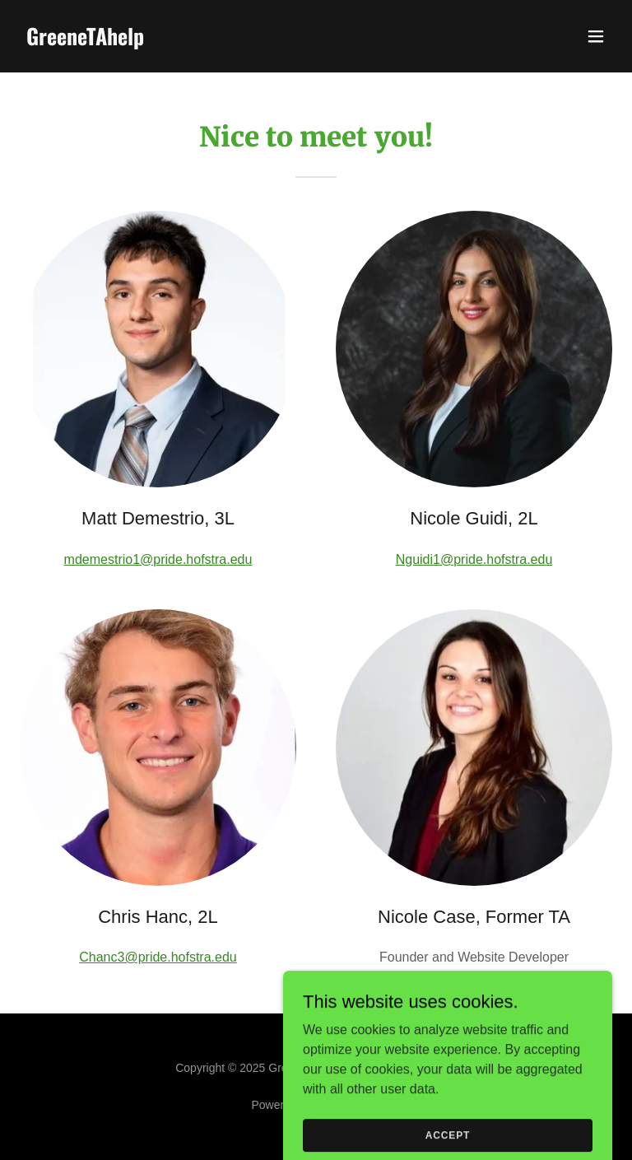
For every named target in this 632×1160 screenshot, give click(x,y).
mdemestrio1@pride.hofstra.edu (158, 559)
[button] (595, 36)
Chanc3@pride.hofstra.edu (157, 957)
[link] (85, 41)
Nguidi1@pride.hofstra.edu (474, 559)
